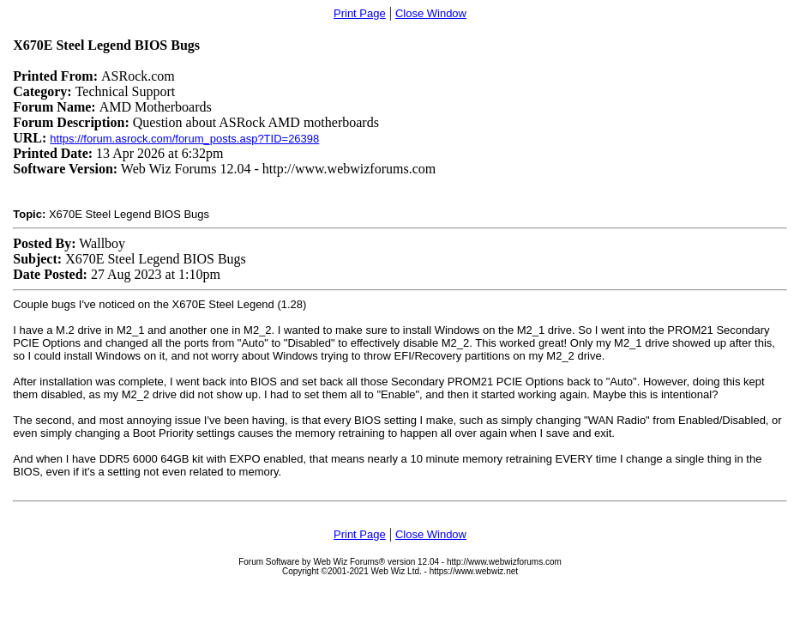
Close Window (430, 13)
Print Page (360, 13)
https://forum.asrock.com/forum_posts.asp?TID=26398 (184, 138)
